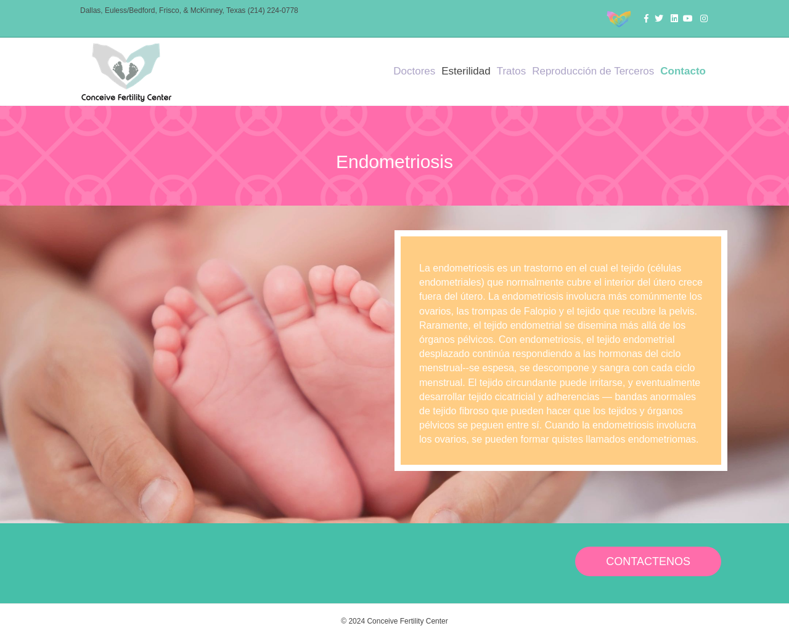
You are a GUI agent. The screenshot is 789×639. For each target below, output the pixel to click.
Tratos (511, 71)
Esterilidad (465, 71)
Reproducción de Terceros (593, 71)
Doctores (414, 71)
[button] (648, 562)
